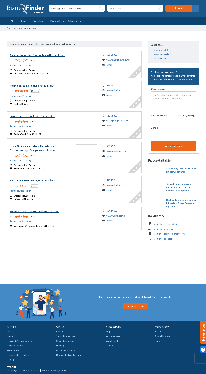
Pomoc (10, 359)
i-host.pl (109, 345)
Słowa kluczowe (162, 336)
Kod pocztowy (159, 115)
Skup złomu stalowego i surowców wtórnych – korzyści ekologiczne (179, 187)
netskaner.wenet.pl (115, 336)
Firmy (157, 341)
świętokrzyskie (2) (163, 54)
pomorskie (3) (161, 49)
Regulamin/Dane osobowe (19, 341)
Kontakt (11, 336)
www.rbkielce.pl (114, 90)
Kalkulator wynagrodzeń (165, 223)
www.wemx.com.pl (115, 215)
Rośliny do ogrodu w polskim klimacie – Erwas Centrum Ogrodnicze (181, 203)
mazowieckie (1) (162, 58)
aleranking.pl (112, 341)
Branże (158, 331)
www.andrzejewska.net (118, 59)
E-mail (154, 127)
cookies (64, 370)
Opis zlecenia (158, 89)
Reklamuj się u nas (136, 306)
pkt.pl (108, 331)
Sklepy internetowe (65, 341)
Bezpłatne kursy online (18, 355)
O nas (10, 331)
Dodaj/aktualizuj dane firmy (69, 355)
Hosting (60, 345)
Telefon (185, 115)
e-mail (109, 64)
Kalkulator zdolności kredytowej (169, 233)
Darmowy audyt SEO (66, 350)
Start (9, 28)
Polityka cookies (15, 345)
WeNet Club (13, 350)
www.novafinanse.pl (116, 151)
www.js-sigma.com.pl (117, 120)
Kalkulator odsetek (162, 238)
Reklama (60, 331)
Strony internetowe (65, 336)
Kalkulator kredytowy (164, 228)
